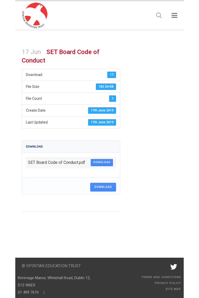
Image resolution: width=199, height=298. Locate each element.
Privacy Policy (168, 283)
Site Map (173, 289)
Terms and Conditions (161, 277)
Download (101, 162)
